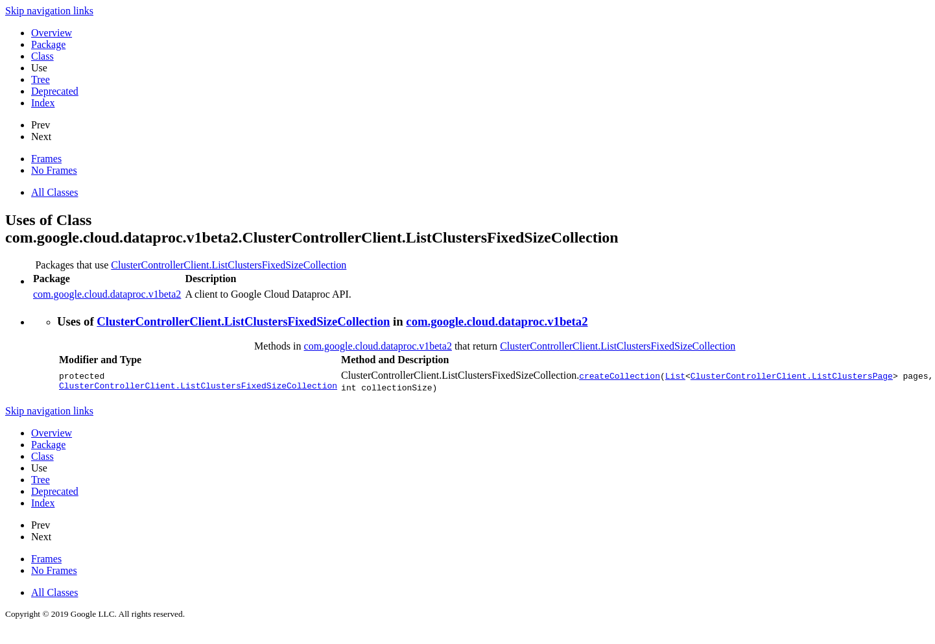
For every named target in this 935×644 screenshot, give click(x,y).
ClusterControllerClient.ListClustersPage (792, 375)
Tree (40, 79)
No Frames (54, 170)
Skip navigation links (49, 10)
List (675, 375)
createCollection (619, 375)
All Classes (54, 192)
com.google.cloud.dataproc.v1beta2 (107, 294)
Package (48, 44)
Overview (51, 32)
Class (42, 56)
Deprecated (54, 91)
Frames (46, 158)
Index (42, 102)
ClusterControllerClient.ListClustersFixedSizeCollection (228, 264)
